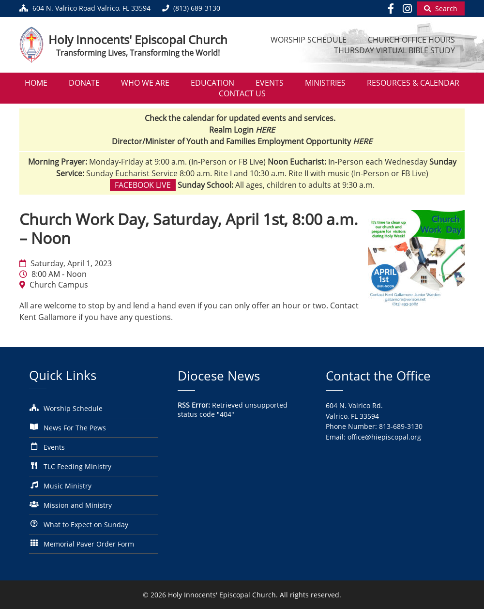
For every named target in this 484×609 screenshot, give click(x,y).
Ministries (325, 82)
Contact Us (242, 93)
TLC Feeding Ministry (77, 466)
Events (270, 82)
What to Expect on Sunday (86, 524)
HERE (265, 129)
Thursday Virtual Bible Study (394, 50)
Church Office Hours (411, 39)
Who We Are (145, 82)
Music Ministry (67, 485)
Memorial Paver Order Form (89, 543)
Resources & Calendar (413, 82)
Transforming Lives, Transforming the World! (138, 52)
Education (212, 82)
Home (36, 82)
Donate (84, 82)
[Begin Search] (441, 8)
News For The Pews (75, 427)
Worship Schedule (309, 39)
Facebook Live (143, 185)
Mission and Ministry (78, 505)
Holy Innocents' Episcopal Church (137, 39)
